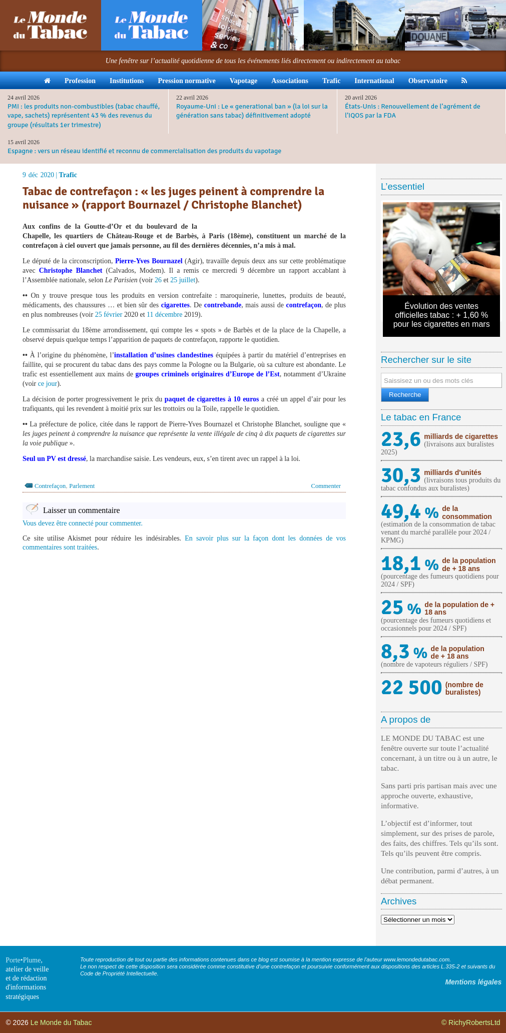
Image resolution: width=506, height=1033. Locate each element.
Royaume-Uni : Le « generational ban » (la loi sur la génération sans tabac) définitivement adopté (252, 111)
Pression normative (186, 81)
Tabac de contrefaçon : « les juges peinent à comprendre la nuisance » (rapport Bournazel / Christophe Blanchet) (173, 198)
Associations (289, 81)
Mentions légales (473, 982)
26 (158, 280)
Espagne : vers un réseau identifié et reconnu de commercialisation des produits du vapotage (144, 151)
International (374, 81)
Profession (80, 81)
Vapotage (244, 81)
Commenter (326, 485)
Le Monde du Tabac (61, 1022)
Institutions (127, 81)
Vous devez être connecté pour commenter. (83, 523)
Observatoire (427, 81)
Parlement (82, 485)
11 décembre (164, 314)
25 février (109, 314)
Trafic (331, 81)
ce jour (47, 383)
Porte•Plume (23, 960)
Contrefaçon (50, 485)
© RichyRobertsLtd (470, 1022)
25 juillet (182, 280)
